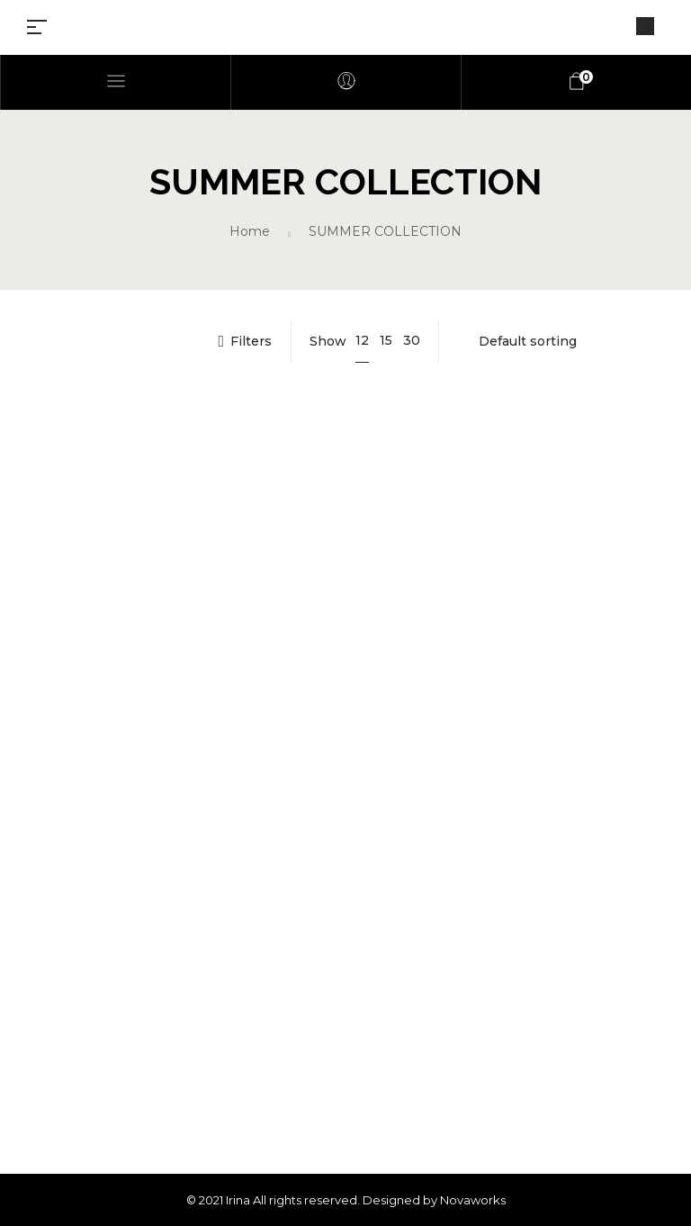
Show (328, 341)
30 (411, 340)
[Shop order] (560, 341)
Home (249, 231)
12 (362, 340)
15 (386, 340)
